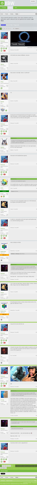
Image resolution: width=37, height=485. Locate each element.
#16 (36, 355)
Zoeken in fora (5, 10)
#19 (36, 438)
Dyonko (2, 101)
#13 (36, 291)
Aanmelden (33, 1)
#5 (36, 123)
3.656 (7, 214)
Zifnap (2, 81)
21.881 (7, 257)
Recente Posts (13, 10)
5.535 (7, 150)
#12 (36, 279)
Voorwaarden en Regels (27, 482)
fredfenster (13, 253)
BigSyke (2, 147)
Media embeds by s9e (24, 483)
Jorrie (2, 187)
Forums (10, 7)
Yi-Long (12, 191)
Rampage (3, 273)
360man (2, 64)
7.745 (7, 359)
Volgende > (17, 28)
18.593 (7, 193)
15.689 (7, 85)
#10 (36, 227)
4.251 (7, 105)
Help (35, 480)
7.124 (7, 403)
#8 (36, 188)
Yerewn (2, 209)
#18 (36, 415)
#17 (36, 386)
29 (13, 28)
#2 (36, 63)
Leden (16, 7)
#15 (36, 332)
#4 (36, 100)
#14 (36, 310)
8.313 (7, 432)
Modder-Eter (3, 251)
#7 (36, 163)
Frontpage (4, 7)
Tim (1, 356)
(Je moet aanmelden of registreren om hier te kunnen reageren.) (26, 465)
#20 (36, 451)
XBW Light (3, 480)
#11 (36, 250)
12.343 (7, 45)
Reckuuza (3, 41)
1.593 (7, 67)
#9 (36, 209)
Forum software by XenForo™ (10, 483)
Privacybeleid (34, 482)
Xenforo (11, 480)
